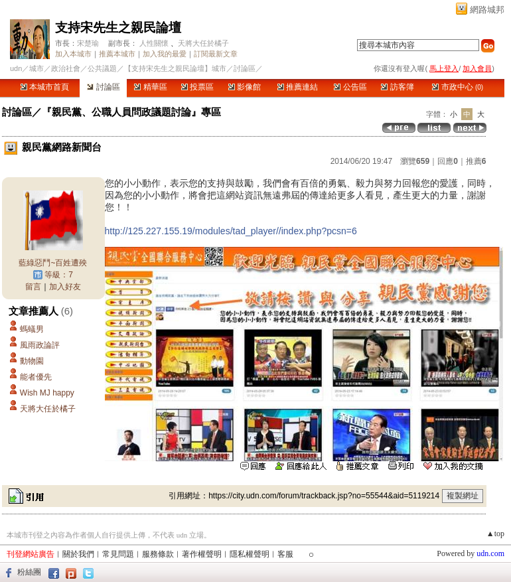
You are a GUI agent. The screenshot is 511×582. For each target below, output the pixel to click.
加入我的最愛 (164, 54)
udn (16, 68)
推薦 (476, 161)
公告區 (350, 87)
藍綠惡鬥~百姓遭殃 (53, 262)
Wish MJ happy (47, 393)
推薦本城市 (117, 54)
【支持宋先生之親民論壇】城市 (175, 68)
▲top (495, 533)
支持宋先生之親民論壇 (118, 28)
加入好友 (65, 286)
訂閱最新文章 (216, 54)
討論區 (103, 87)
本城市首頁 (45, 87)
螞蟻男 (32, 329)
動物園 (32, 361)
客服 (285, 554)
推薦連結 (297, 87)
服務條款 (158, 554)
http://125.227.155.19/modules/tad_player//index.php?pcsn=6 (231, 231)
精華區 (150, 87)
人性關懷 (154, 43)
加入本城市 (73, 54)
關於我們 (78, 554)
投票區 (197, 87)
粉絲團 (29, 572)
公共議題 (102, 68)
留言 (33, 286)
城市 (36, 68)
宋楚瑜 (88, 43)
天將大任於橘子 (203, 43)
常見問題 (118, 554)
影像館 (244, 87)
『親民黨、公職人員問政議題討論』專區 (131, 111)
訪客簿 (397, 87)
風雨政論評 (40, 345)
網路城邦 (487, 10)
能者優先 (36, 377)
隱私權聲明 (249, 554)
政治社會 (65, 68)
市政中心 (457, 87)
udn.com (490, 553)
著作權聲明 (202, 554)
